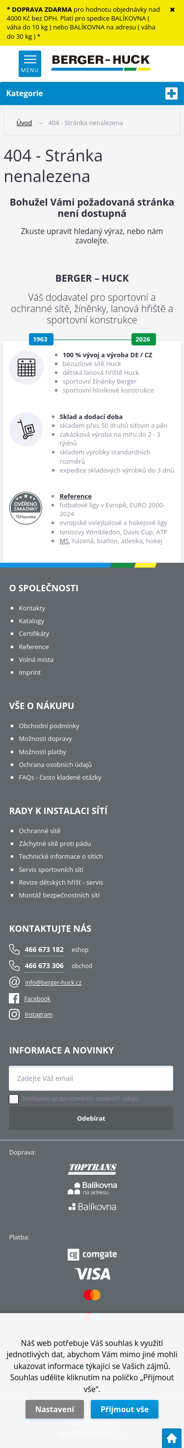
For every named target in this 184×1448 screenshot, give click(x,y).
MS (64, 540)
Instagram (39, 1014)
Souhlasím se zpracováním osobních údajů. (80, 1098)
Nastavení (54, 1409)
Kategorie (92, 93)
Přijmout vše (125, 1409)
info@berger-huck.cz (53, 982)
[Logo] (101, 64)
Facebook (29, 999)
